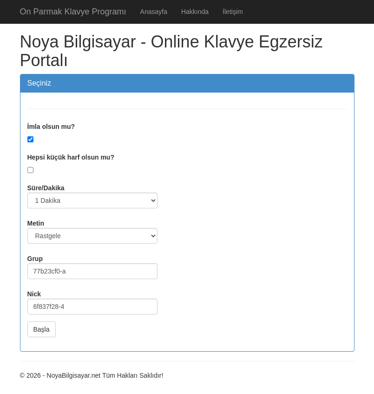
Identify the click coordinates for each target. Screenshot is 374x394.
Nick (34, 294)
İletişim (233, 11)
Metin (36, 223)
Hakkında (195, 11)
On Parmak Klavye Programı (73, 11)
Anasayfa (153, 11)
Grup (35, 258)
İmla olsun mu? (51, 126)
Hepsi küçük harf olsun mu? (70, 157)
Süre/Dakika (46, 188)
